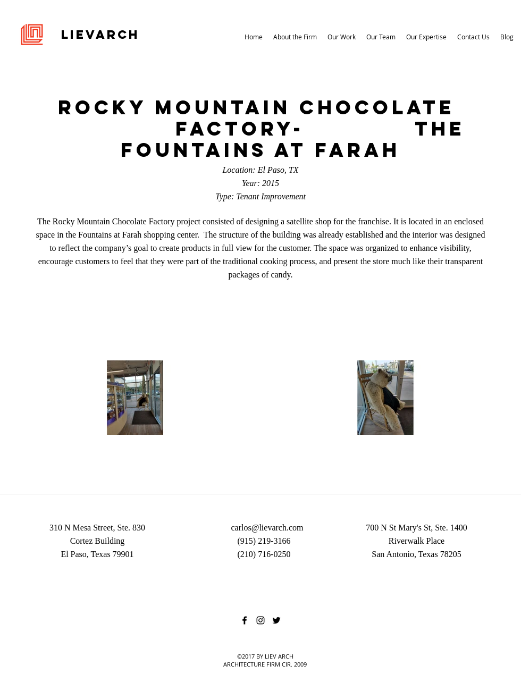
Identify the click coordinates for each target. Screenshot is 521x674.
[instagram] (260, 620)
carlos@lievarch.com (267, 527)
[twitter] (276, 620)
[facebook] (244, 620)
